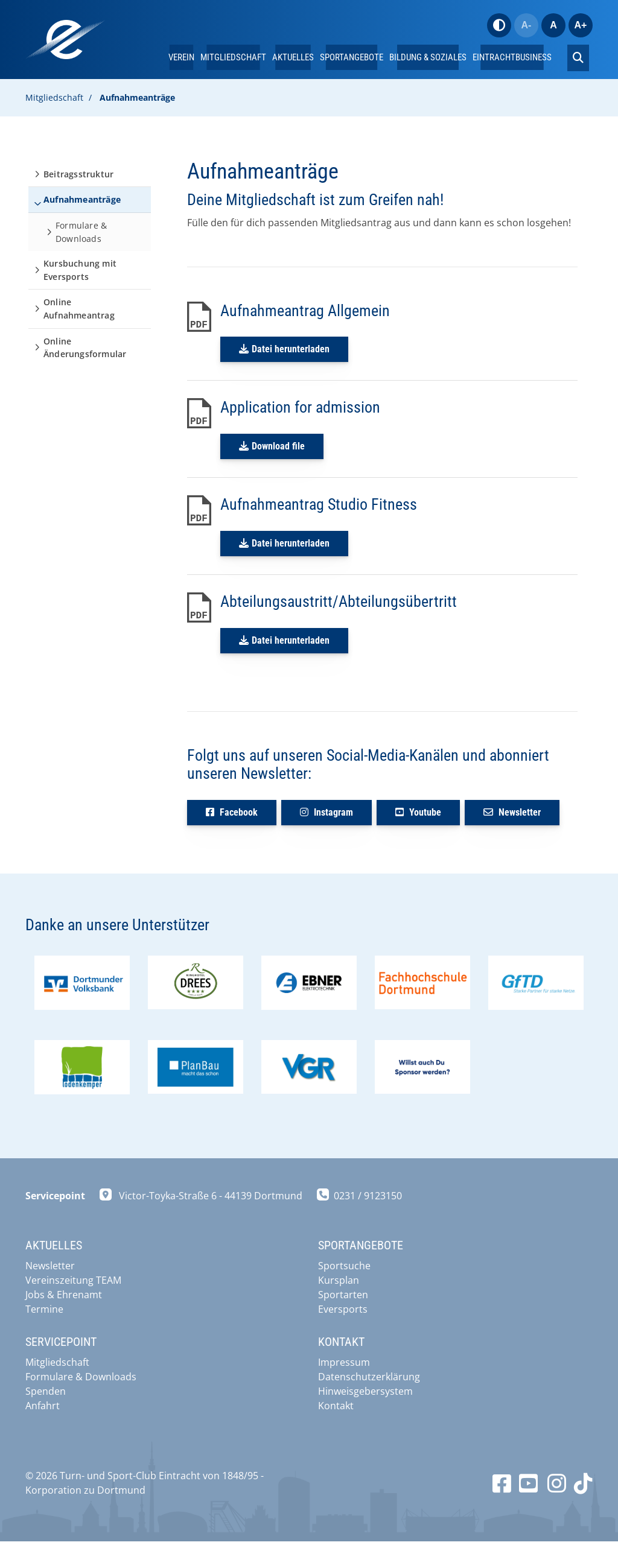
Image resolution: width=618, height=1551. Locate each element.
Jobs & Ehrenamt (63, 1294)
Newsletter (512, 812)
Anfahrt (42, 1405)
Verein (181, 57)
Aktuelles (293, 57)
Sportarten (343, 1294)
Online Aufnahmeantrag (79, 308)
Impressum (344, 1362)
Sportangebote (351, 57)
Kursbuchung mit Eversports (79, 270)
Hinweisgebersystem (365, 1391)
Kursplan (338, 1280)
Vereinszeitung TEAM (73, 1280)
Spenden (45, 1391)
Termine (44, 1309)
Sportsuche (344, 1265)
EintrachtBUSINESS (512, 57)
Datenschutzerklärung (369, 1376)
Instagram (326, 812)
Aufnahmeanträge (137, 97)
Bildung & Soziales (428, 57)
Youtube (418, 812)
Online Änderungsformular (84, 347)
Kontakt (336, 1405)
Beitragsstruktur (78, 174)
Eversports (343, 1309)
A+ (581, 25)
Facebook (232, 812)
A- (526, 25)
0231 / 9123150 (368, 1207)
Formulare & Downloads (81, 232)
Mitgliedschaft (233, 57)
